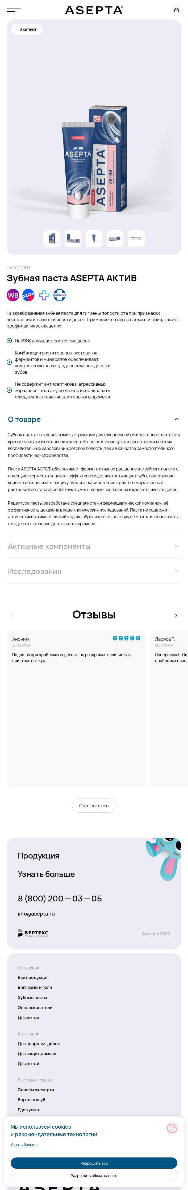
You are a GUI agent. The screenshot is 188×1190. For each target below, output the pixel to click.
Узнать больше (46, 873)
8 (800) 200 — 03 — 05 (60, 898)
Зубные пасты (32, 997)
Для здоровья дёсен (39, 1043)
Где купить (29, 1109)
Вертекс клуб (31, 1099)
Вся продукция (33, 977)
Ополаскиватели (35, 1007)
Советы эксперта (36, 1089)
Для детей (28, 1017)
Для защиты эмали (37, 1053)
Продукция (39, 855)
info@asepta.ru (36, 913)
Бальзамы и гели (35, 987)
